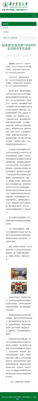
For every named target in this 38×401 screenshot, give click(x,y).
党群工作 (6, 38)
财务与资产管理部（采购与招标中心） (15, 10)
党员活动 (5, 24)
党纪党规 (5, 32)
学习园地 (5, 28)
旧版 (20, 399)
